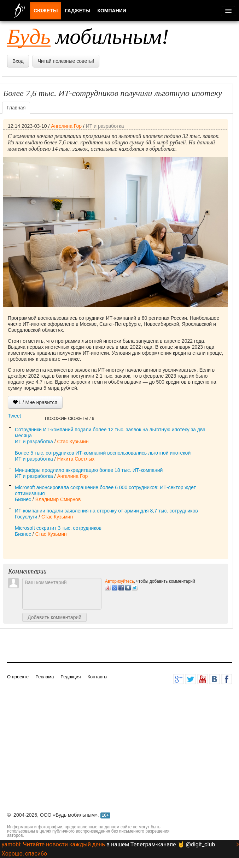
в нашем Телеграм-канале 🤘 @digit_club (160, 844)
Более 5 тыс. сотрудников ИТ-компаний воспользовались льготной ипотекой (103, 453)
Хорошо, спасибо (24, 853)
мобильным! (88, 36)
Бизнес (23, 499)
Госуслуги (26, 517)
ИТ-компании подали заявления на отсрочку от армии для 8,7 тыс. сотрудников (106, 511)
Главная (16, 107)
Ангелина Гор (66, 126)
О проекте (18, 676)
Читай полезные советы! (66, 61)
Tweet (14, 416)
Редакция (70, 676)
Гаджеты (77, 10)
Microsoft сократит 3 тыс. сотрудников (58, 528)
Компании (111, 10)
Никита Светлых (75, 459)
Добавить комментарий (54, 617)
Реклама (44, 676)
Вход (18, 61)
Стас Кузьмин (72, 441)
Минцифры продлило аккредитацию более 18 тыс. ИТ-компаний (89, 470)
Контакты (97, 676)
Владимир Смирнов (58, 499)
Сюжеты (46, 10)
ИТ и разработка (105, 126)
